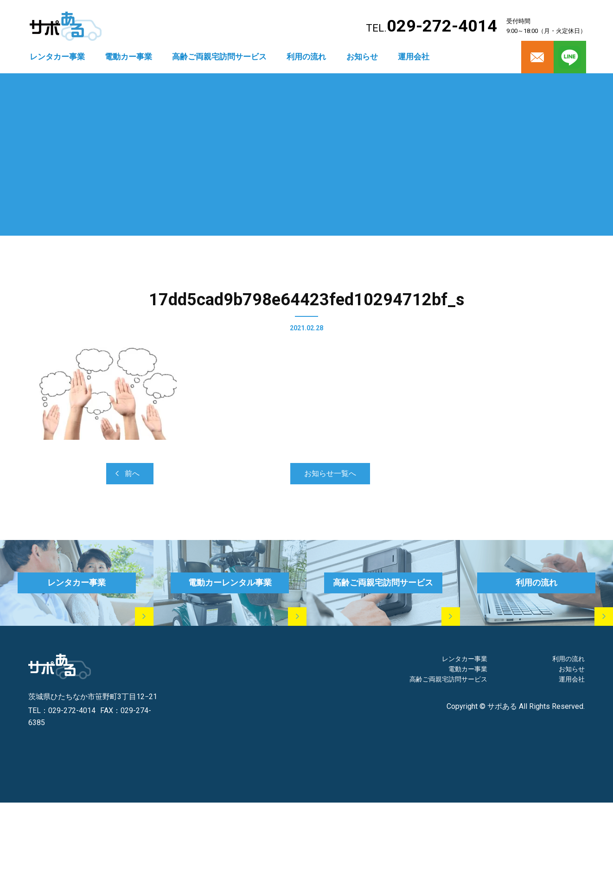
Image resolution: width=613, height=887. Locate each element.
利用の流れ (306, 56)
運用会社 (413, 56)
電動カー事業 (128, 56)
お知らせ (362, 56)
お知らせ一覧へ (330, 473)
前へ (132, 473)
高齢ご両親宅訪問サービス (219, 56)
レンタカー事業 (57, 56)
